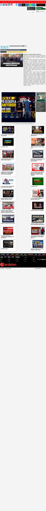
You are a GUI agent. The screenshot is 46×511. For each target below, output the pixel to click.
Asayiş (21, 254)
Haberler (37, 10)
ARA (33, 12)
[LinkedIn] (43, 1)
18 (28, 123)
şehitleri (14, 49)
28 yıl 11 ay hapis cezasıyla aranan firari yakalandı (15, 51)
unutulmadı (18, 49)
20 (31, 123)
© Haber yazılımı (40, 268)
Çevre (25, 259)
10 (16, 123)
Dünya (34, 257)
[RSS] (44, 1)
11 (17, 123)
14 (22, 123)
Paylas (20, 5)
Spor (25, 261)
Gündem (12, 46)
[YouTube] (42, 1)
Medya (25, 254)
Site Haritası (2, 268)
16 (25, 123)
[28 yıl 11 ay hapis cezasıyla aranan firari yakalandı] (19, 107)
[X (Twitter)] (39, 1)
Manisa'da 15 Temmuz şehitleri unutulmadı (40, 11)
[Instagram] (40, 1)
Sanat (39, 254)
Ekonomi (17, 254)
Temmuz (11, 49)
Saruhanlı (34, 261)
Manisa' (8, 49)
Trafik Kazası (30, 254)
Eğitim (34, 259)
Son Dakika (3, 254)
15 (23, 123)
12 (19, 123)
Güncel (38, 93)
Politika (12, 254)
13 (20, 123)
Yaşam (36, 254)
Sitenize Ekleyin (8, 268)
